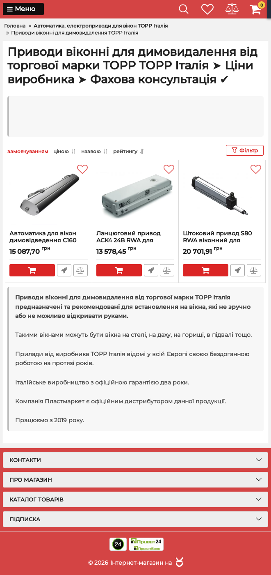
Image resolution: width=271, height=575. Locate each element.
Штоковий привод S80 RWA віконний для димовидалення (217, 240)
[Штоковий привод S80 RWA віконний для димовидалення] (222, 195)
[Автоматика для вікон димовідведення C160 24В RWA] (48, 195)
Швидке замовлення (64, 270)
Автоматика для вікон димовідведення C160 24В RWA (42, 240)
